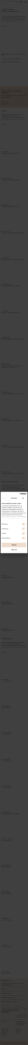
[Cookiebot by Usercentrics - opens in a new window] (20, 494)
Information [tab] (14, 498)
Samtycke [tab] (5, 498)
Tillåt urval (14, 549)
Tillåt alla (14, 545)
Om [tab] (23, 498)
